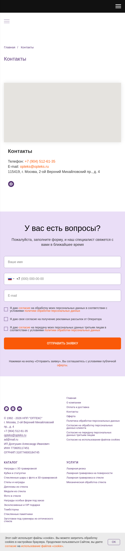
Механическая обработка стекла (86, 482)
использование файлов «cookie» (42, 546)
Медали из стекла (15, 491)
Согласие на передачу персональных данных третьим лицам (89, 434)
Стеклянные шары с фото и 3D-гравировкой (30, 477)
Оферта (71, 416)
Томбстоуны (11, 509)
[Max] (11, 184)
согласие (24, 308)
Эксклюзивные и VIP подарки (22, 504)
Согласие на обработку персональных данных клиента (90, 426)
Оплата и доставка (78, 407)
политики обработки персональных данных (52, 310)
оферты (62, 365)
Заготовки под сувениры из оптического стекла (28, 520)
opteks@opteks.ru (34, 167)
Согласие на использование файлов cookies (93, 439)
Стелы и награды (14, 482)
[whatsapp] (6, 408)
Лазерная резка (76, 468)
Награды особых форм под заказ (24, 500)
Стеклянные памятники (18, 514)
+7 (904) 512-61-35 (40, 161)
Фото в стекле (12, 495)
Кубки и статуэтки (15, 473)
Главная (9, 47)
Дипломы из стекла (16, 486)
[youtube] (19, 408)
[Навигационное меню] (118, 6)
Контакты (27, 47)
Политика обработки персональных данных (93, 420)
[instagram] (12, 408)
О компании (74, 402)
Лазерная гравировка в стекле (85, 477)
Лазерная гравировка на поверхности (90, 473)
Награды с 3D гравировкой (20, 468)
